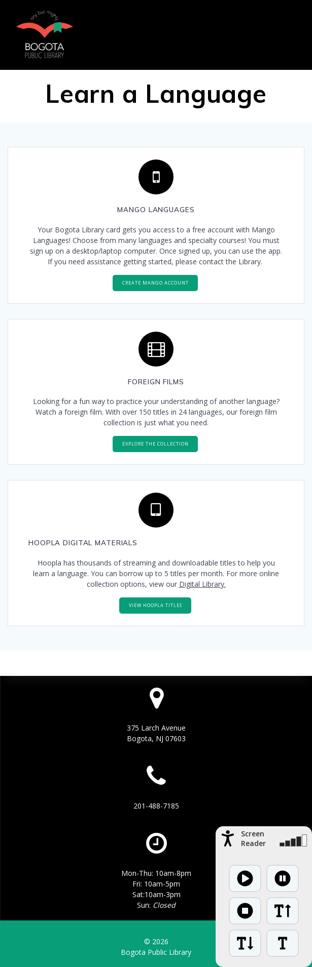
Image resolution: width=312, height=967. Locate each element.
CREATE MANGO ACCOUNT (155, 282)
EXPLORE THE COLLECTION (155, 443)
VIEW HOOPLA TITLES (155, 605)
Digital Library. (202, 584)
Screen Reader (253, 838)
